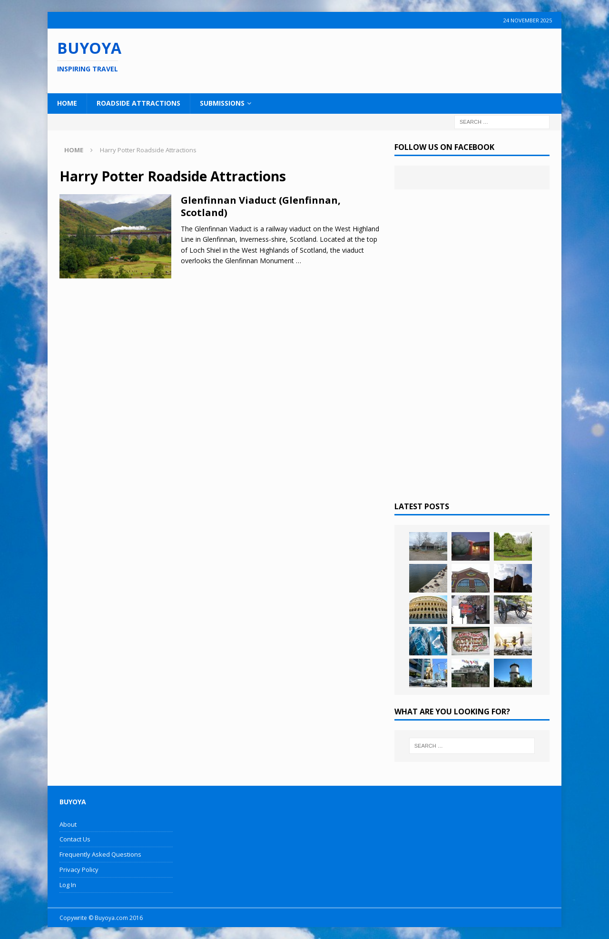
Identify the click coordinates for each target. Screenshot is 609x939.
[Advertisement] (366, 59)
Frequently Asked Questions (100, 854)
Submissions (222, 103)
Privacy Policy (78, 869)
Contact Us (74, 839)
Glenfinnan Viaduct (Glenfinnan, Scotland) (261, 206)
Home (67, 103)
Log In (67, 884)
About (68, 824)
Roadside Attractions (138, 103)
